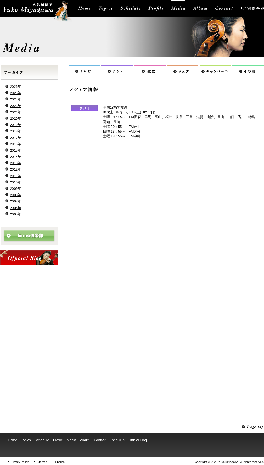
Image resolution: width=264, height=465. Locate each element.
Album (85, 440)
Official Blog (138, 440)
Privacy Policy (20, 461)
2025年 (15, 93)
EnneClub (117, 440)
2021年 (15, 112)
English (60, 461)
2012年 (15, 169)
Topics (26, 440)
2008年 (15, 195)
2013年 (15, 163)
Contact (100, 440)
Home (12, 440)
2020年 (15, 118)
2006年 (15, 208)
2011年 (15, 176)
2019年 (15, 125)
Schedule (42, 440)
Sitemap (41, 461)
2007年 (15, 201)
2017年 (15, 138)
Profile (58, 440)
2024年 (15, 99)
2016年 (15, 144)
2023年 (15, 106)
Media (71, 440)
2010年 (15, 182)
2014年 (15, 157)
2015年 (15, 150)
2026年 (15, 87)
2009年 (15, 189)
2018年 (15, 131)
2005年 (15, 214)
